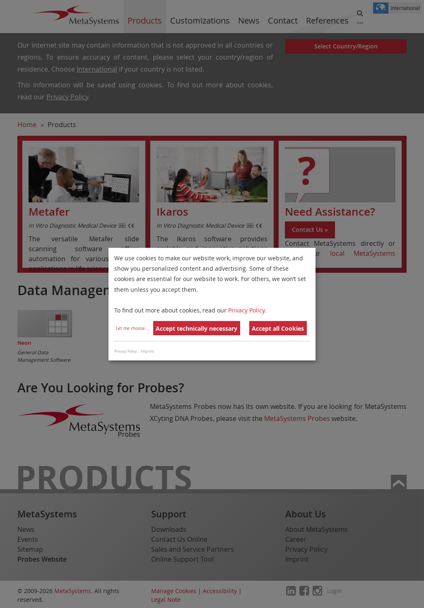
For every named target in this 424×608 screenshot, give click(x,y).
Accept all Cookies (278, 328)
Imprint (147, 351)
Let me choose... (132, 328)
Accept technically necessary (196, 328)
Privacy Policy (246, 310)
